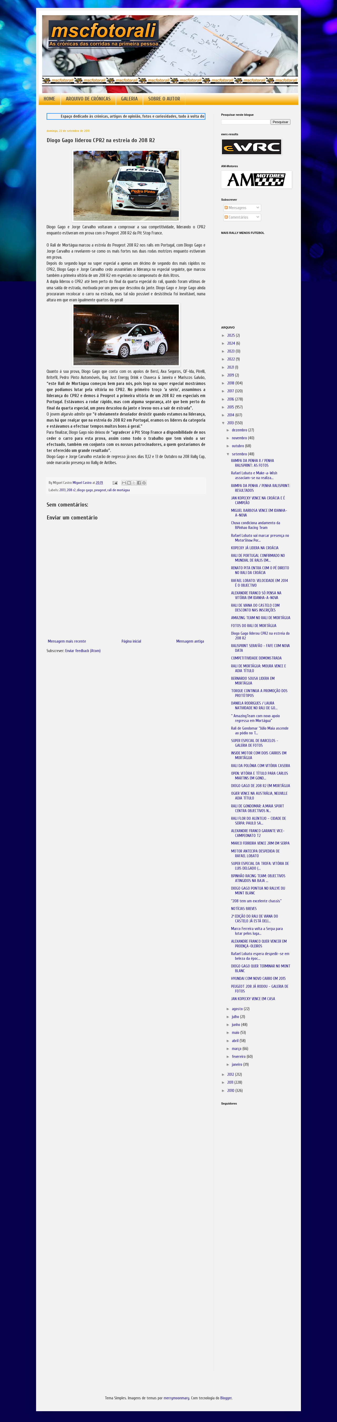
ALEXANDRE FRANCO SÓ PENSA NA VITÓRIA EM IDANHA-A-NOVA (256, 595)
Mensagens (235, 208)
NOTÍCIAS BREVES (244, 909)
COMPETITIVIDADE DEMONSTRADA (256, 658)
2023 (231, 351)
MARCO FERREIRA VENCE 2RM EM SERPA (260, 843)
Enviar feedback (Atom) (83, 651)
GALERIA (129, 99)
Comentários (236, 217)
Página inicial (131, 641)
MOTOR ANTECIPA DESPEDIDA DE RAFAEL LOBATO (255, 853)
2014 (231, 415)
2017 (231, 391)
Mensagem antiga (190, 641)
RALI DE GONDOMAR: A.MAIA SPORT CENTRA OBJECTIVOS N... (257, 808)
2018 (231, 383)
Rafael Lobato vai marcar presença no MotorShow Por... (260, 538)
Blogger (226, 1398)
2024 (231, 343)
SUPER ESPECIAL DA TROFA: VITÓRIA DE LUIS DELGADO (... (260, 866)
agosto (238, 1009)
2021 (231, 367)
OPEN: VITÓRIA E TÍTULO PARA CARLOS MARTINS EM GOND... (259, 775)
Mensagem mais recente (67, 641)
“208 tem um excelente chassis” (256, 901)
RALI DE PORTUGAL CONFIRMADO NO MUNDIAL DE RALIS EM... (258, 558)
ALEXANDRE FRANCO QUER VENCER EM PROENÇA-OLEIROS (259, 943)
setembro (240, 454)
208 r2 (71, 490)
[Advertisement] (247, 1183)
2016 (231, 399)
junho (236, 1025)
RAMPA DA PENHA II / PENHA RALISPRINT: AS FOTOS (252, 463)
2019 (231, 375)
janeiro (237, 1064)
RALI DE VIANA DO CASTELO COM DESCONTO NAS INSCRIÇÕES (255, 608)
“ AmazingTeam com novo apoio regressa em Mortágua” (255, 718)
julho (236, 1017)
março (237, 1049)
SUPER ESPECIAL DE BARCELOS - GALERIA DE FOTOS (254, 743)
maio (236, 1032)
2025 (231, 335)
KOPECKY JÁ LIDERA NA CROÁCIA (255, 548)
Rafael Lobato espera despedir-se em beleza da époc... (260, 956)
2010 (231, 1090)
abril (236, 1041)
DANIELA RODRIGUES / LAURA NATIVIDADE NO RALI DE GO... (254, 705)
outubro (238, 446)
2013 (63, 490)
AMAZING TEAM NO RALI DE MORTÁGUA (260, 618)
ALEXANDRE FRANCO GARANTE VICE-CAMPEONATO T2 (258, 833)
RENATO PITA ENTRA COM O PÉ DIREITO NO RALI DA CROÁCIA (260, 570)
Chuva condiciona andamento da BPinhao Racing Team (255, 525)
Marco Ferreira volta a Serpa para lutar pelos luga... (257, 931)
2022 (231, 359)
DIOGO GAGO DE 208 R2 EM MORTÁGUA (260, 786)
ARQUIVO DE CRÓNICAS (88, 99)
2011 (230, 1082)
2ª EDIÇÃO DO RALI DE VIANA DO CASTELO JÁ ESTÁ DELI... (254, 918)
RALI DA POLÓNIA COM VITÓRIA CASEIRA (260, 766)
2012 (231, 1074)
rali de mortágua (118, 490)
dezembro (240, 430)
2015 (231, 407)
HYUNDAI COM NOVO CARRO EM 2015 (258, 978)
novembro (240, 438)
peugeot (100, 490)
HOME (49, 99)
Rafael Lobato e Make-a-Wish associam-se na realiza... (254, 475)
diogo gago (85, 490)
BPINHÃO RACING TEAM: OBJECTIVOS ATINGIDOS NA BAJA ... (258, 878)
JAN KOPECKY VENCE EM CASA (253, 999)
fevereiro (239, 1056)
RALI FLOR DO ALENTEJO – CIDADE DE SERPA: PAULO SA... (258, 821)
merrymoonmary (176, 1398)
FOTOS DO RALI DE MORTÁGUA (253, 626)
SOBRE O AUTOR (164, 99)
